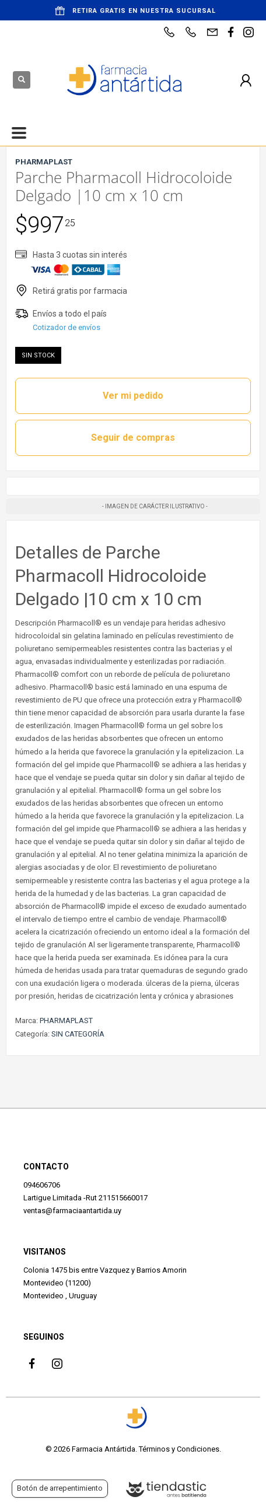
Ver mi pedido (133, 395)
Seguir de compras (133, 437)
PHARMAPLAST (66, 1020)
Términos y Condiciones (179, 1449)
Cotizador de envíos (66, 327)
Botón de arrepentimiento (60, 1488)
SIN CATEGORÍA (77, 1034)
